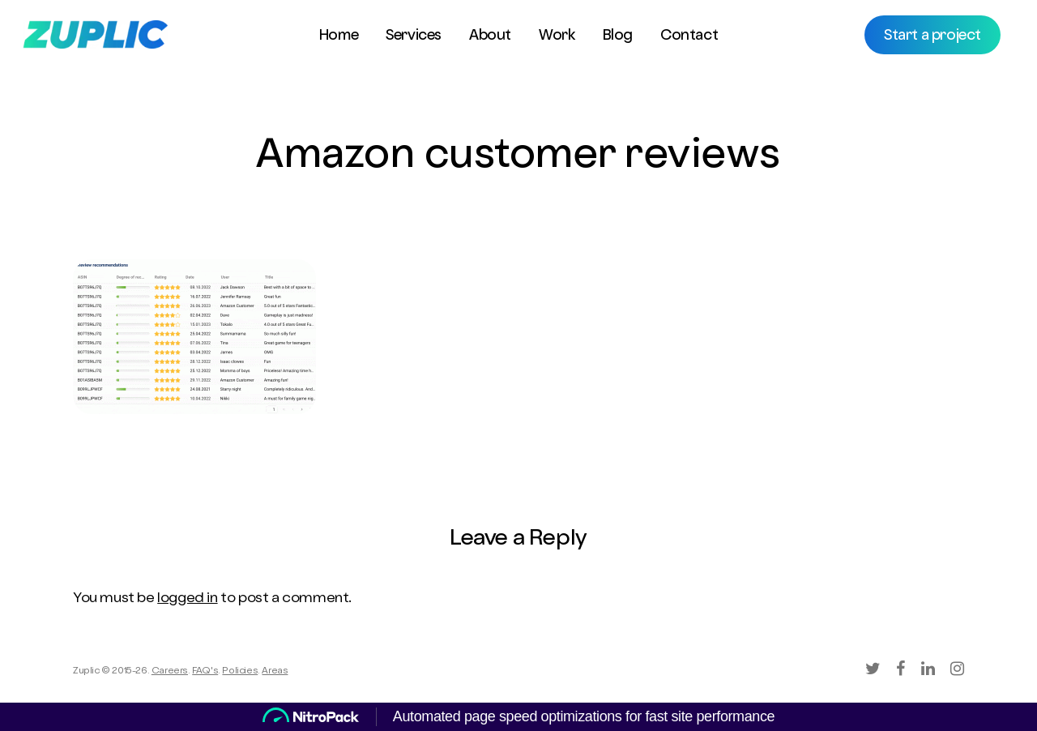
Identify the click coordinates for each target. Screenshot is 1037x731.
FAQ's (205, 672)
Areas (275, 672)
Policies (240, 672)
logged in (187, 599)
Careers (169, 672)
